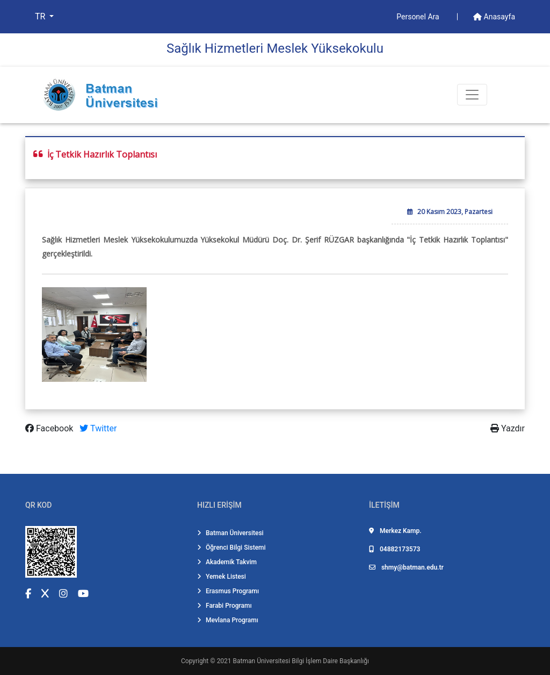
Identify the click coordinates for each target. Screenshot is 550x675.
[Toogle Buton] (472, 94)
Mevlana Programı (227, 620)
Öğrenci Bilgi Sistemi (231, 547)
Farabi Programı (224, 605)
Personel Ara (418, 16)
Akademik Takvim (227, 562)
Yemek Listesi (221, 576)
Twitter (98, 428)
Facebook (50, 428)
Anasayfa (494, 16)
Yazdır (507, 428)
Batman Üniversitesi (230, 533)
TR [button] (41, 16)
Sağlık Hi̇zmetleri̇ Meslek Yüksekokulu (275, 48)
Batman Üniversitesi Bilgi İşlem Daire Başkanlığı (301, 661)
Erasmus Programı (228, 591)
